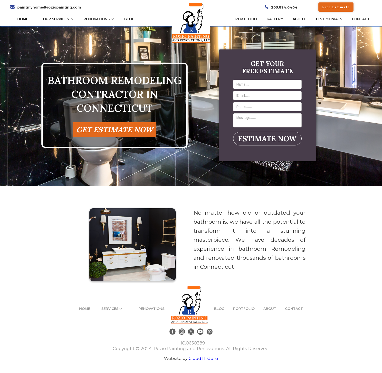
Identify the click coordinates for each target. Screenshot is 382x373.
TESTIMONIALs (328, 19)
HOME (22, 19)
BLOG (219, 308)
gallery (275, 19)
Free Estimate (336, 7)
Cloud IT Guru (203, 358)
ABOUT (269, 308)
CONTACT (361, 19)
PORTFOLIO (244, 308)
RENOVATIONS (97, 19)
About (299, 19)
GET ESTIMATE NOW (114, 129)
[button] (59, 19)
